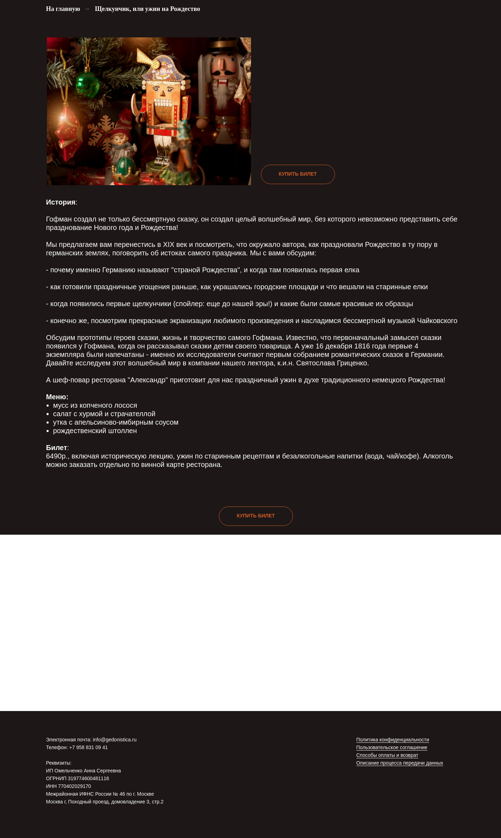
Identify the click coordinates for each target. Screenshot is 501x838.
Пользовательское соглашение (392, 747)
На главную (63, 8)
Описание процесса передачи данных (400, 763)
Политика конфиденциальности (392, 739)
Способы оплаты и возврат (387, 755)
